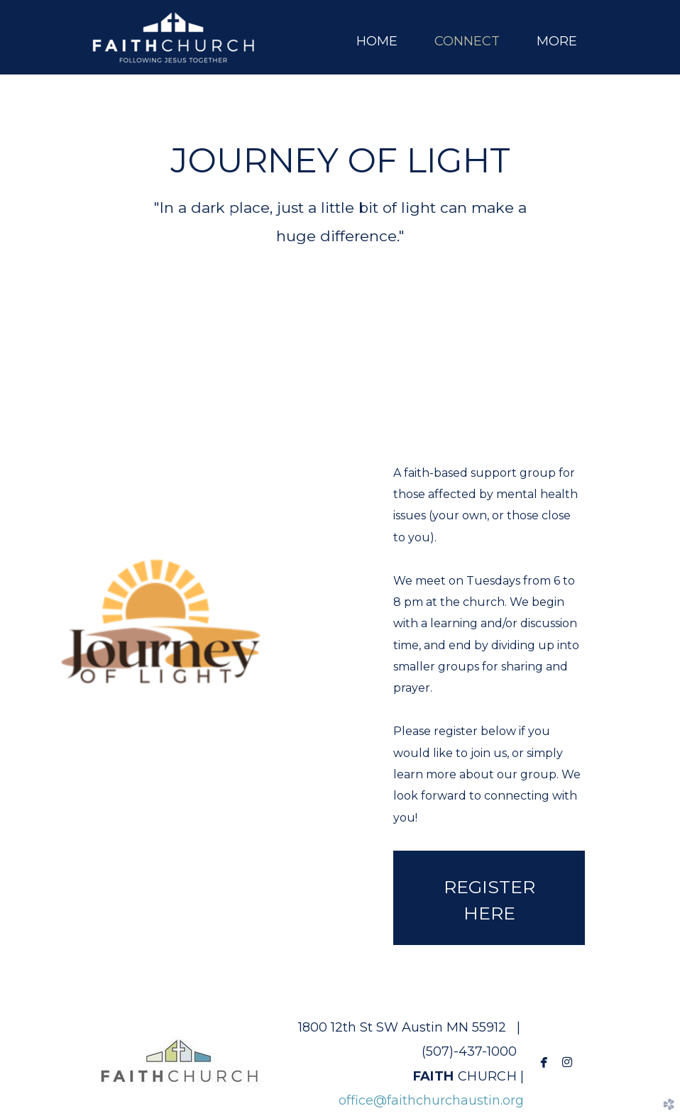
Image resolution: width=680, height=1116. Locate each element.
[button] (489, 898)
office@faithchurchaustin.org (431, 1100)
